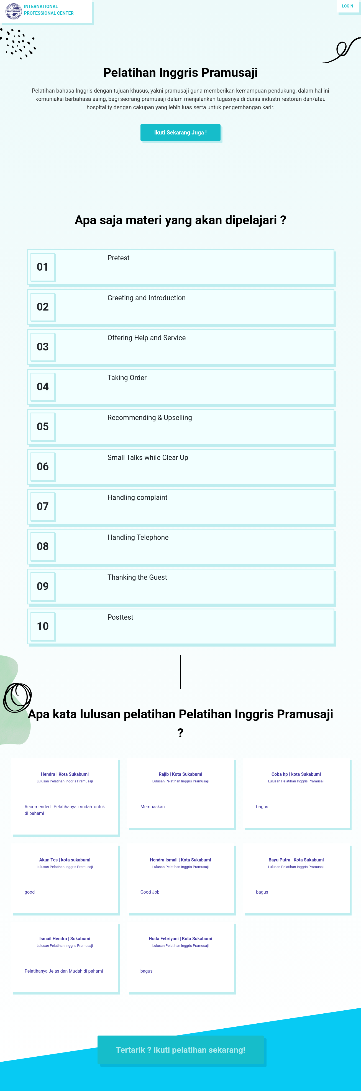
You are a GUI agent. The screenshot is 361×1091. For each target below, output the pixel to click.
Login (347, 6)
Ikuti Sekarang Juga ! (180, 132)
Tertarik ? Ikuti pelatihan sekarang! (180, 1050)
